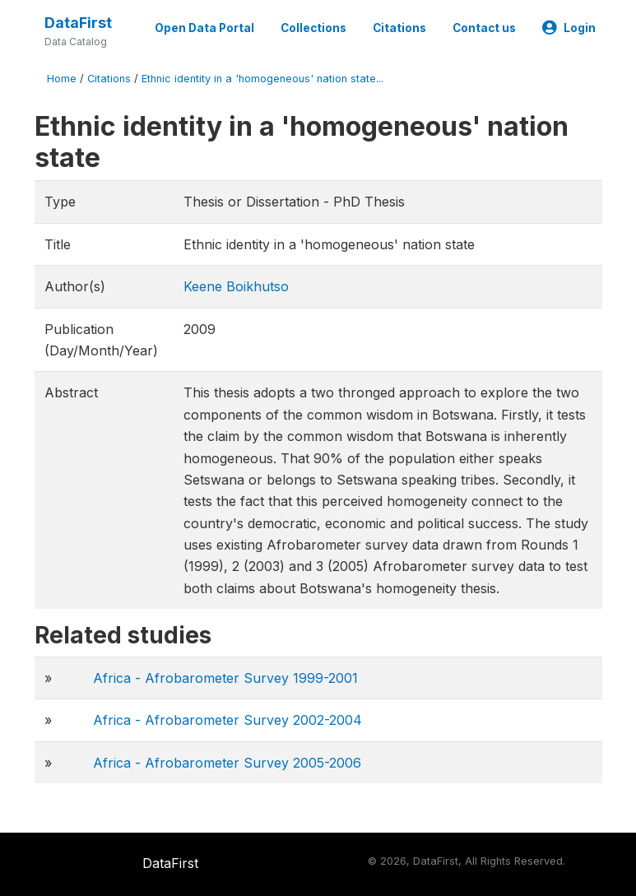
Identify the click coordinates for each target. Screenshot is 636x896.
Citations (399, 28)
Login (569, 28)
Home (62, 78)
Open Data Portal (204, 28)
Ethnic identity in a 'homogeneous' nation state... (262, 78)
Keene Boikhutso (236, 286)
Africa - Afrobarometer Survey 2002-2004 (227, 720)
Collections (313, 28)
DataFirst (78, 22)
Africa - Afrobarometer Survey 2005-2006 (227, 762)
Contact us (484, 28)
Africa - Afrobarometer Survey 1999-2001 (225, 678)
